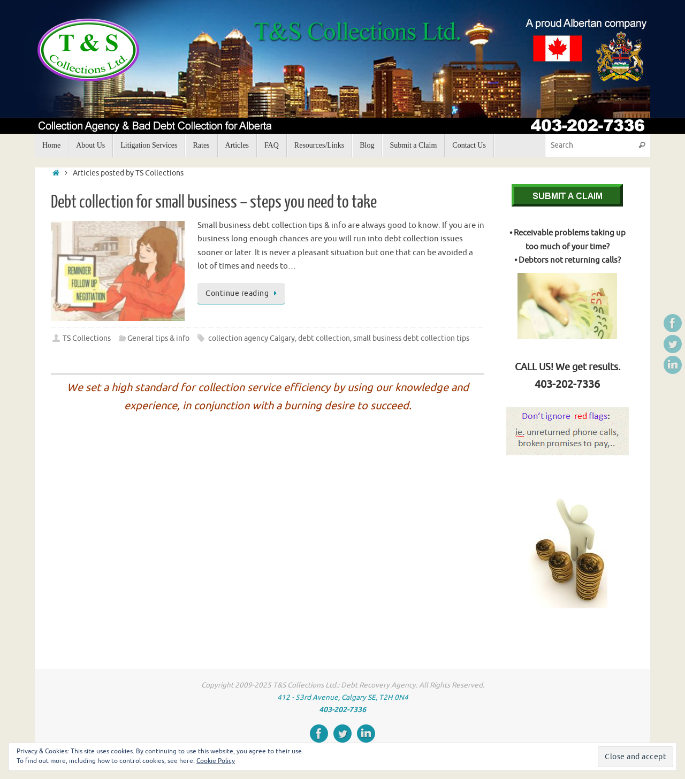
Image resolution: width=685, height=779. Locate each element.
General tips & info (158, 338)
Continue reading (243, 293)
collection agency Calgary (251, 338)
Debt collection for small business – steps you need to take (214, 202)
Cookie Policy (215, 761)
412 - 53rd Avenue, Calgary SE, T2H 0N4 (342, 697)
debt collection (324, 338)
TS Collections (87, 338)
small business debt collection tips (411, 338)
